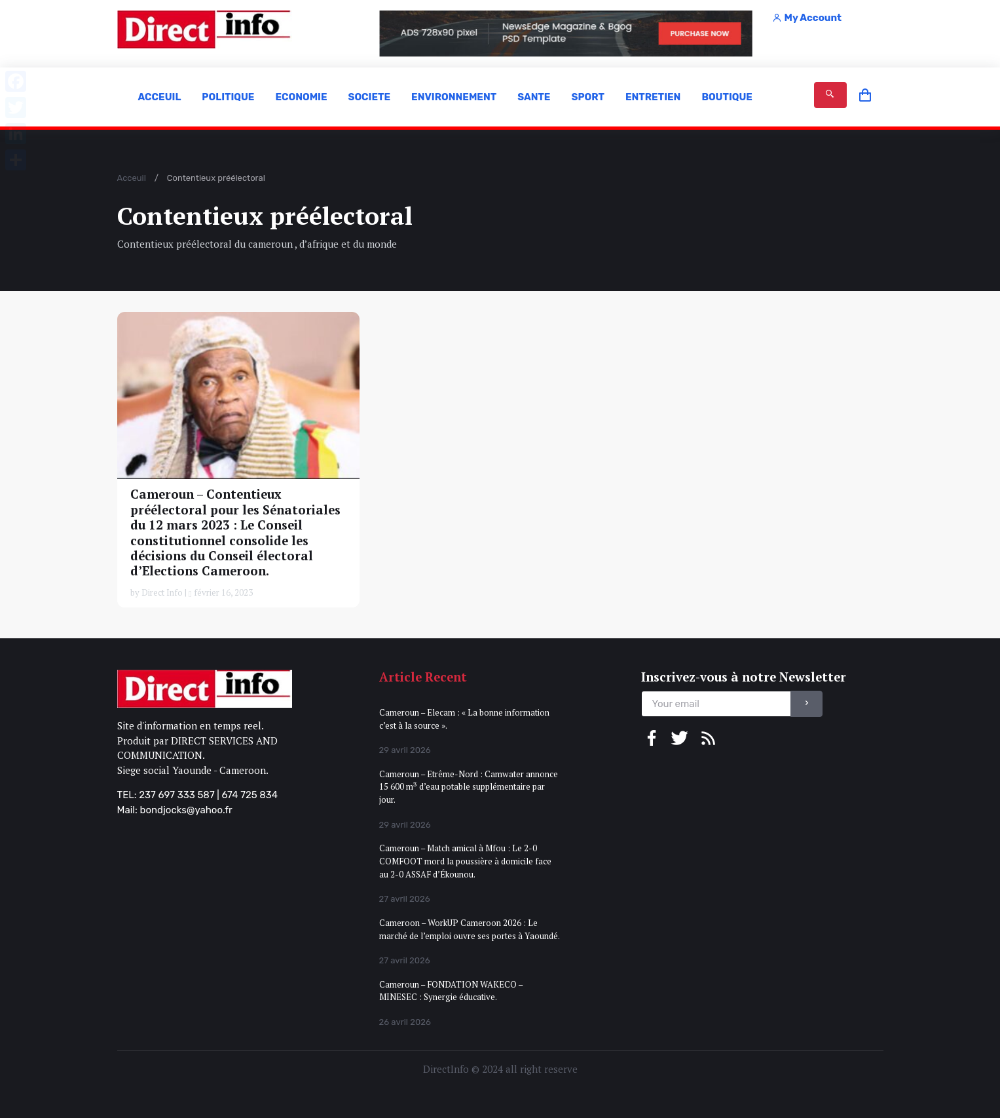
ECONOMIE (301, 97)
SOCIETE (369, 97)
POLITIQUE (228, 97)
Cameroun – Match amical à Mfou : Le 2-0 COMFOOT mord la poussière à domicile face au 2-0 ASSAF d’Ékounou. (465, 860)
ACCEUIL (159, 97)
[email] (716, 704)
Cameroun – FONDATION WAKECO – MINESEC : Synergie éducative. (451, 990)
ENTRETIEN (652, 97)
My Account (807, 18)
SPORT (587, 97)
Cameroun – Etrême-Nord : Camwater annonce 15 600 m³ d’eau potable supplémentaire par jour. (468, 786)
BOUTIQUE (726, 97)
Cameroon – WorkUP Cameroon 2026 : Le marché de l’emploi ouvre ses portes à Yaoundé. (469, 929)
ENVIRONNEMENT (453, 97)
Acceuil (131, 178)
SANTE (533, 97)
